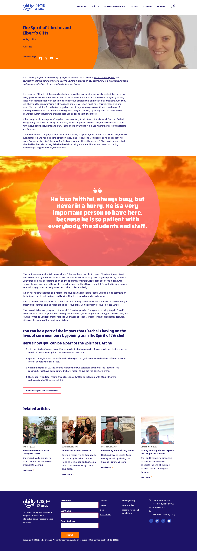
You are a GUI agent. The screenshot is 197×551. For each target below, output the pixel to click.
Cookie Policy (128, 505)
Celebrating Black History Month (117, 452)
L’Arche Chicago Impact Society (52, 349)
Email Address (68, 521)
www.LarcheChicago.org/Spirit (47, 380)
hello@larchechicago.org (164, 514)
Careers (134, 6)
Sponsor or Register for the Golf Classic (47, 358)
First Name (66, 500)
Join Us (95, 6)
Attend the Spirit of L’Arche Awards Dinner (49, 367)
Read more (27, 472)
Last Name (66, 511)
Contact (148, 6)
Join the (32, 349)
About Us (82, 6)
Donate (161, 6)
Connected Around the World (77, 452)
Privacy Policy (128, 500)
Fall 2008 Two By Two (104, 77)
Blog (102, 510)
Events (103, 505)
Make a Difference (114, 6)
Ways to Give (105, 514)
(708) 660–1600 (159, 507)
